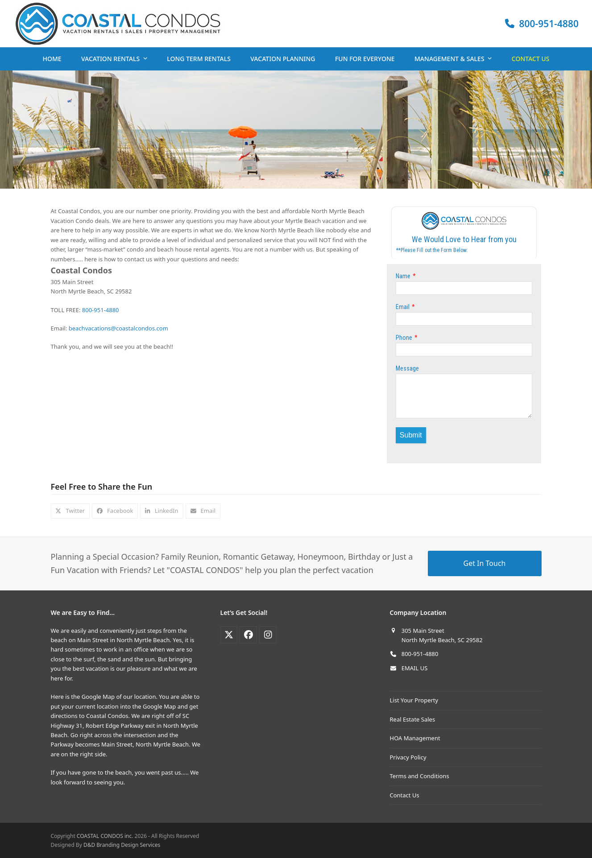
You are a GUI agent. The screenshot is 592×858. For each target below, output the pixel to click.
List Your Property (414, 700)
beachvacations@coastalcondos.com (118, 328)
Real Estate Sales (412, 719)
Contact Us (404, 795)
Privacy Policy (408, 757)
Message (407, 368)
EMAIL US (415, 668)
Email (403, 306)
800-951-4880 (100, 310)
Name (403, 276)
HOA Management (415, 738)
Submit (411, 435)
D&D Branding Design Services (121, 845)
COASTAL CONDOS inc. (105, 836)
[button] (70, 510)
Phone (404, 337)
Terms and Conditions (419, 776)
